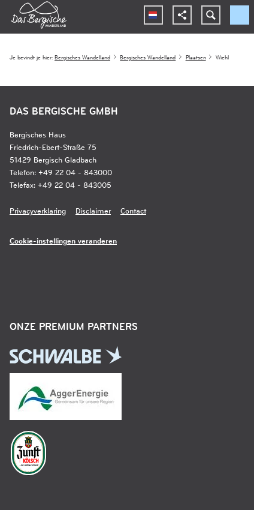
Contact (133, 210)
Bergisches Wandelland (82, 57)
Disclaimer (93, 210)
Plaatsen (196, 57)
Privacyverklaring (38, 210)
